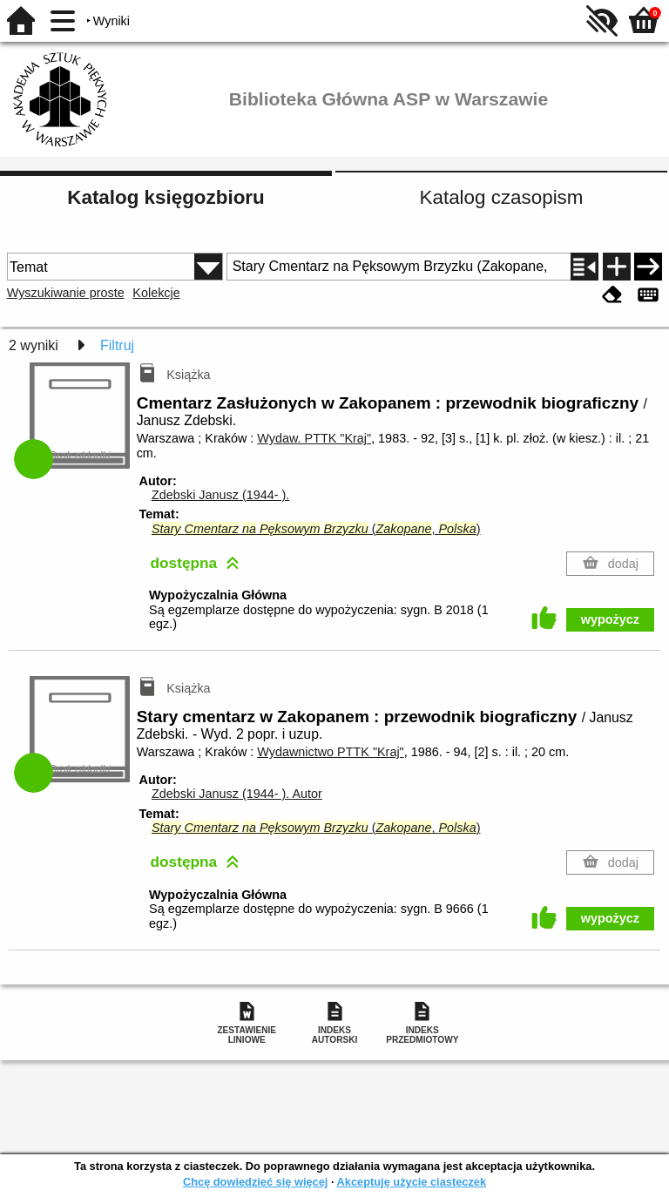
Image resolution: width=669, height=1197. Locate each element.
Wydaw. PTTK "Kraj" (314, 438)
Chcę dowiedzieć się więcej (255, 1181)
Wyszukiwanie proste (66, 293)
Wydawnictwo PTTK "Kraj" (330, 752)
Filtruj (117, 345)
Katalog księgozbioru (165, 197)
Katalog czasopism (502, 197)
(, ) (316, 529)
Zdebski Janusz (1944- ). (220, 495)
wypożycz (610, 619)
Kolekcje (155, 293)
